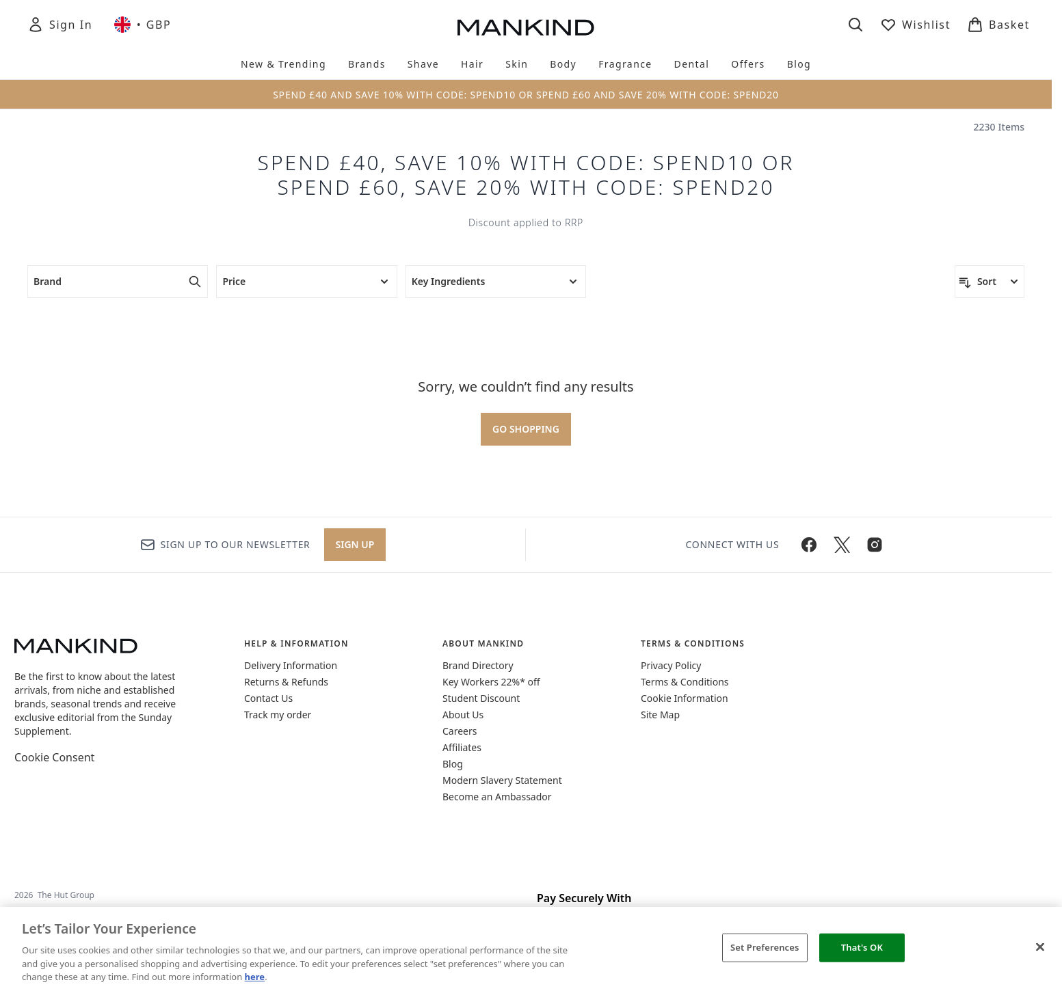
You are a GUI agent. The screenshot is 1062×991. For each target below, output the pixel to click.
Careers (459, 730)
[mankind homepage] (525, 27)
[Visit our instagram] (874, 544)
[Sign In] (60, 24)
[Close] (1040, 947)
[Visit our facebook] (809, 544)
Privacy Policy (671, 665)
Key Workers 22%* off (491, 681)
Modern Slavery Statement (502, 780)
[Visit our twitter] (841, 544)
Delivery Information (290, 665)
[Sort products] (989, 281)
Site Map (660, 714)
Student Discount (481, 698)
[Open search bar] (855, 24)
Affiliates (461, 747)
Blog (452, 763)
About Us (462, 714)
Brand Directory (478, 665)
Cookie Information (684, 698)
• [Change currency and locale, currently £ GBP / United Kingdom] (142, 24)
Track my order (277, 714)
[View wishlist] (915, 24)
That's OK (862, 947)
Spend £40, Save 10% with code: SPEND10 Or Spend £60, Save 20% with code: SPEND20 (526, 175)
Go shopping (525, 428)
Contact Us (268, 698)
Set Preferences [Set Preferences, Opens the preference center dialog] (764, 947)
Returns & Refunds (286, 681)
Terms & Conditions (685, 681)
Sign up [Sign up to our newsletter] (355, 544)
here (255, 976)
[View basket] (998, 24)
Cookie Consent (54, 757)
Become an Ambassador (497, 796)
